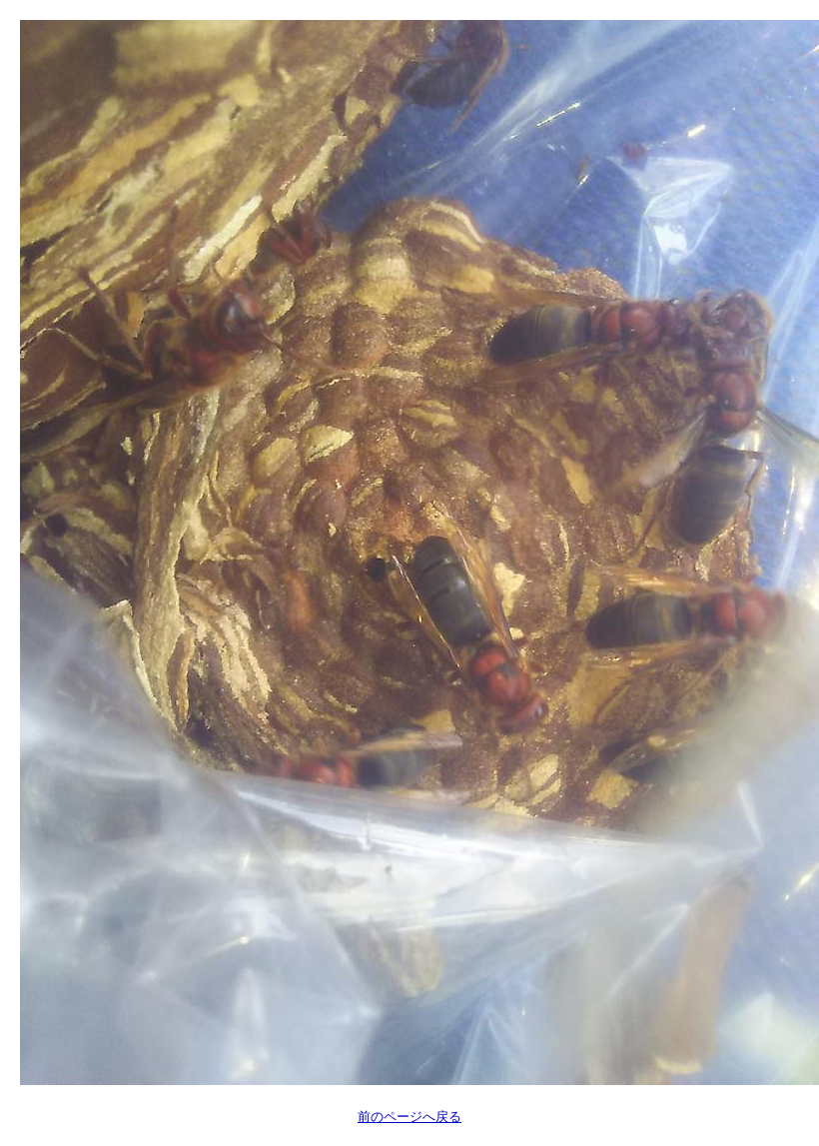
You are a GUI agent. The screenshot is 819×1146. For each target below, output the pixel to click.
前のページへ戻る (409, 1116)
